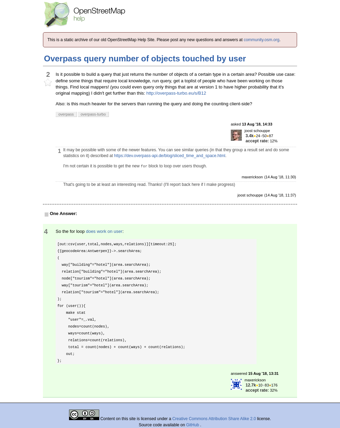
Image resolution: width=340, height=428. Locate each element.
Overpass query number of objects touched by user (145, 58)
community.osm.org (262, 39)
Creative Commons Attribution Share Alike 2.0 (214, 418)
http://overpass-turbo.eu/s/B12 (176, 93)
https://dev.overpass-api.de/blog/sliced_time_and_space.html (169, 155)
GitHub (193, 425)
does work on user (104, 231)
